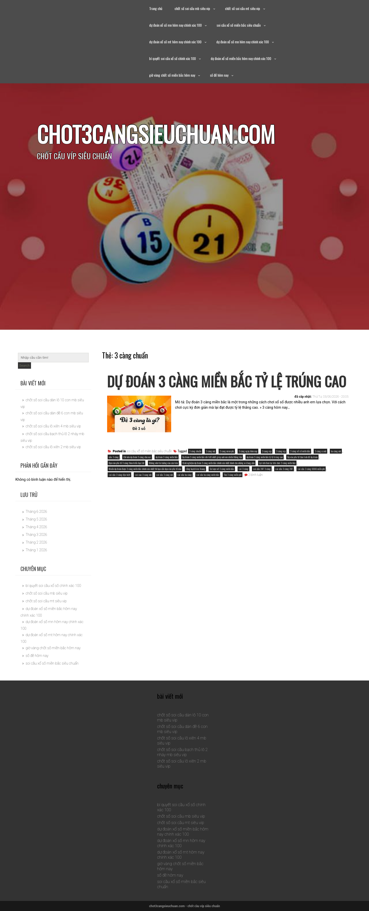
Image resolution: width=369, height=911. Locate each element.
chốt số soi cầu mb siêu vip (192, 8)
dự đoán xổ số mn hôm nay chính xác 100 (175, 25)
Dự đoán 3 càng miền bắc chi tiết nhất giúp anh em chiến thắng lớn (212, 457)
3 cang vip (266, 451)
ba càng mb (336, 451)
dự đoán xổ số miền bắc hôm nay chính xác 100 (241, 58)
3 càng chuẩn (195, 451)
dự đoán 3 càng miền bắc (167, 457)
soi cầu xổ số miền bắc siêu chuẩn (239, 25)
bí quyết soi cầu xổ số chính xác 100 (172, 58)
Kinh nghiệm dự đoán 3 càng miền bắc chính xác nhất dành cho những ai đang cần (218, 463)
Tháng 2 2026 (36, 542)
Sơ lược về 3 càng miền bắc (222, 469)
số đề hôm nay (219, 75)
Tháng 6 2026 (36, 511)
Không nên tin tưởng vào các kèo (163, 463)
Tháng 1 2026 (36, 550)
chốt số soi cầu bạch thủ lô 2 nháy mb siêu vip (182, 752)
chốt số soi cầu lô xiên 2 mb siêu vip (53, 447)
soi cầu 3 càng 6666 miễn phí (311, 469)
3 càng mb (210, 451)
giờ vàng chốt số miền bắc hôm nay (172, 75)
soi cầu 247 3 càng (262, 469)
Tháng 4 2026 (36, 527)
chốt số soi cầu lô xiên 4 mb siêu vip (53, 426)
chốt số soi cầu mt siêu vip (242, 8)
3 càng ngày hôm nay (248, 451)
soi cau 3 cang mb (143, 475)
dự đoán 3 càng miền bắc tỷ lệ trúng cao (226, 381)
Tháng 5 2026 (36, 519)
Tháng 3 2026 (36, 535)
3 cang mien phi (227, 451)
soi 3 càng (243, 469)
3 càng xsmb (320, 451)
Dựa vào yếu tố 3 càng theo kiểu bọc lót (126, 463)
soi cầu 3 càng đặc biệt (119, 475)
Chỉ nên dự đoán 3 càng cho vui (137, 457)
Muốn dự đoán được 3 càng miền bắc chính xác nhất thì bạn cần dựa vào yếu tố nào (145, 469)
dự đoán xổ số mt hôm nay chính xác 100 (175, 41)
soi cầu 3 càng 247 (284, 469)
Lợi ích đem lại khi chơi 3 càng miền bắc (277, 463)
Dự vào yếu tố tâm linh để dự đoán (302, 457)
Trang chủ (155, 8)
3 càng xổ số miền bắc (300, 451)
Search (24, 365)
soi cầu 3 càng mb (164, 475)
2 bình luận (255, 475)
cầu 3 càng (114, 457)
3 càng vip (280, 451)
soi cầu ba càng (184, 475)
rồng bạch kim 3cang (195, 469)
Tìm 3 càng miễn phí (232, 475)
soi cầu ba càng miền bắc (207, 475)
